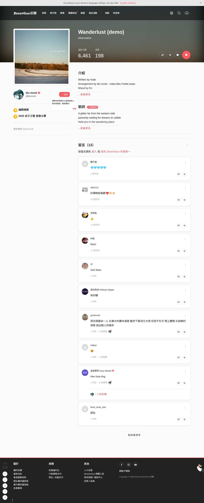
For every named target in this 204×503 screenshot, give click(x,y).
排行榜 (53, 13)
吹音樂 (116, 13)
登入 (94, 151)
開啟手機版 (124, 471)
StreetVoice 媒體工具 (94, 474)
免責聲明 (17, 488)
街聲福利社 (54, 470)
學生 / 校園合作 (56, 477)
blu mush (33, 92)
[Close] (201, 3)
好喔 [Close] (74, 109)
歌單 (62, 13)
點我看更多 (134, 435)
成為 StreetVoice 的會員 (114, 151)
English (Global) (127, 3)
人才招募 (88, 470)
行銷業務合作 (55, 474)
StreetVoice (25, 13)
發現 (44, 13)
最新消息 (17, 474)
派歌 (107, 13)
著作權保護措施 (20, 484)
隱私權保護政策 (20, 481)
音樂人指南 (89, 481)
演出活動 (93, 13)
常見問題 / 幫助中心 (93, 477)
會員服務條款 (19, 477)
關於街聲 (17, 470)
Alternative (84, 38)
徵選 (83, 13)
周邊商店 (73, 12)
